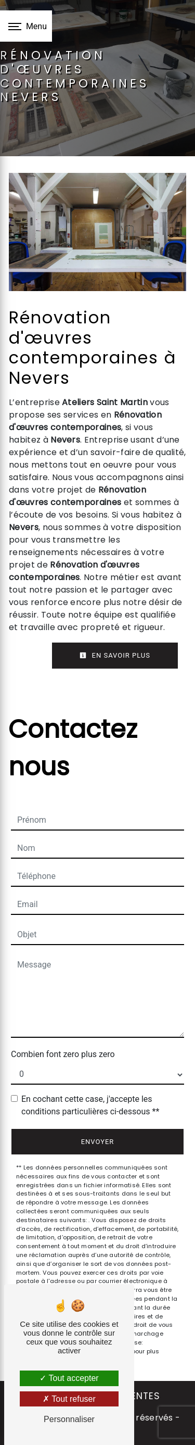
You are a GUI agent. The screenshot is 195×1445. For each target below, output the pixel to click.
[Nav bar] (26, 26)
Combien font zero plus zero (63, 1054)
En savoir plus (115, 655)
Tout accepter (69, 1378)
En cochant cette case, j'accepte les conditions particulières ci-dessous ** (90, 1105)
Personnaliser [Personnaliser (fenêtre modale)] (69, 1419)
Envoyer (97, 1142)
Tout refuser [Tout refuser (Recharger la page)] (69, 1398)
